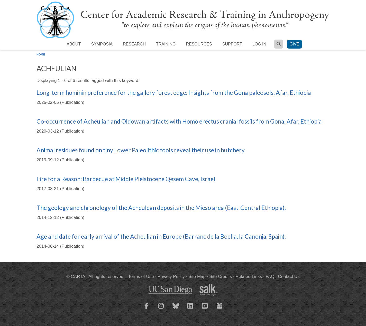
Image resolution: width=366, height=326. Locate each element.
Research (134, 44)
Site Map (197, 276)
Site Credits (220, 276)
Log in (259, 44)
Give (294, 44)
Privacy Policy (171, 276)
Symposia (102, 44)
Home (40, 54)
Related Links (248, 276)
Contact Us (289, 276)
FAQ (270, 276)
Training (166, 44)
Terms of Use (141, 276)
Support (232, 44)
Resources (199, 44)
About (74, 44)
